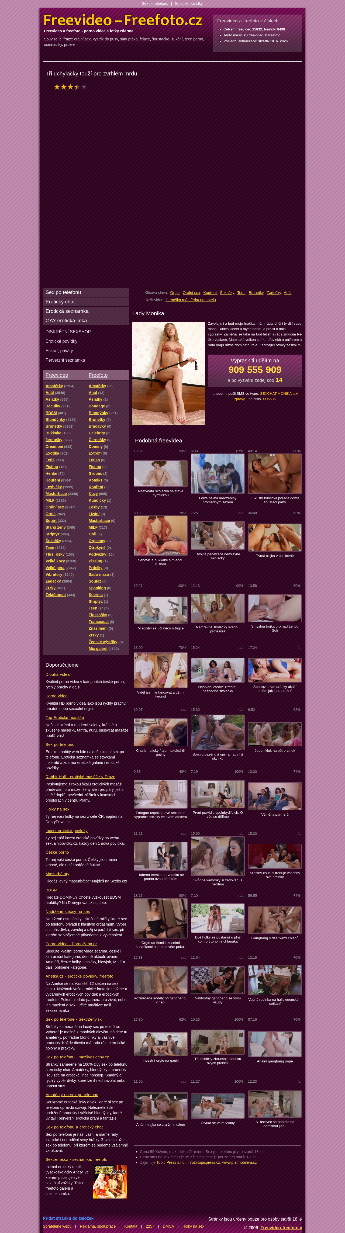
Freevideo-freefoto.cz (282, 1227)
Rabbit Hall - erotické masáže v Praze (80, 776)
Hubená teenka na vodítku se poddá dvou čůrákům (160, 877)
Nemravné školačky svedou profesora (218, 629)
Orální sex (191, 292)
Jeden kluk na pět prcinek (275, 751)
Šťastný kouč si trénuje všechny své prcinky (275, 875)
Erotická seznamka (67, 311)
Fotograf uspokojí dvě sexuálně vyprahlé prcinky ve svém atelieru (160, 815)
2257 (150, 1226)
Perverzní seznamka (65, 360)
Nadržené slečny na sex (68, 911)
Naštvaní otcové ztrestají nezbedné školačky (217, 689)
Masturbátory (57, 873)
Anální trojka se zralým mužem (160, 1125)
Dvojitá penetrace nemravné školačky (217, 556)
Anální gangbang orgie (275, 1061)
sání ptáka (128, 39)
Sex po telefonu (155, 3)
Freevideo (57, 375)
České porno (57, 852)
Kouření (210, 292)
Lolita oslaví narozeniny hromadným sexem (217, 500)
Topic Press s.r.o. (171, 1162)
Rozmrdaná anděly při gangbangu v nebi (160, 1000)
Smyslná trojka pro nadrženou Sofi (275, 628)
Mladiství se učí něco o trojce (161, 628)
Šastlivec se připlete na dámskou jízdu (275, 1124)
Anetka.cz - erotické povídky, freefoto (79, 976)
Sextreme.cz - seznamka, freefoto (76, 1159)
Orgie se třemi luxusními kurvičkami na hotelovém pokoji (160, 945)
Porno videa (57, 696)
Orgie (175, 292)
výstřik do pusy (105, 39)
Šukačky (227, 292)
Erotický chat (60, 301)
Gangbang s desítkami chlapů (274, 938)
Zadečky (274, 292)
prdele (69, 44)
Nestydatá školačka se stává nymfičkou (160, 493)
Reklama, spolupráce (98, 1226)
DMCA (168, 1226)
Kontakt (130, 1226)
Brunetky (256, 292)
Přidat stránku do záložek (68, 1218)
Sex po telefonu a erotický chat (74, 1127)
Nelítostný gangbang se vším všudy (218, 1000)
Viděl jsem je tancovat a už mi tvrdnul (160, 694)
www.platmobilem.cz (239, 1162)
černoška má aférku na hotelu (190, 300)
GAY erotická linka (66, 320)
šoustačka (160, 39)
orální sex (82, 39)
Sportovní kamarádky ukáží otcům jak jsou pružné (274, 689)
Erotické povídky (189, 3)
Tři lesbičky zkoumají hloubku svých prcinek (218, 1061)
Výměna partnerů (275, 814)
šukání (177, 39)
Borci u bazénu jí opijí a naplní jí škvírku (217, 756)
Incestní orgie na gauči (160, 1060)
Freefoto (98, 375)
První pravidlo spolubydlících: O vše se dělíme (218, 815)
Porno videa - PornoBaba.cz (71, 943)
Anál (287, 292)
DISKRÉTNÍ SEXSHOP (68, 331)
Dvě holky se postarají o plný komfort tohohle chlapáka (217, 939)
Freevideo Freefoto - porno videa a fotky (123, 20)
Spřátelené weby (57, 1226)
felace (145, 39)
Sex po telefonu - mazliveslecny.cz (77, 1057)
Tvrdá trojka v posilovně (275, 556)
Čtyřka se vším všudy (218, 1123)
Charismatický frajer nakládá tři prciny (160, 753)
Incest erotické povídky (67, 830)
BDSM (51, 890)
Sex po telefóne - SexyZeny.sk (74, 1019)
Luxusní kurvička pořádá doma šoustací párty (275, 500)
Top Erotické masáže (65, 717)
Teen (241, 292)
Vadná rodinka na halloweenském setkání (275, 1002)
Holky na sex (58, 809)
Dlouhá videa (58, 674)
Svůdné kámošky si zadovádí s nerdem (217, 882)
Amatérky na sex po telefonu (72, 1094)
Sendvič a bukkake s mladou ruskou (160, 562)
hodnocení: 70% (72, 86)
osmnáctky (53, 44)
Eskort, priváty (59, 350)
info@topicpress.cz (204, 1162)
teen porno (194, 39)
